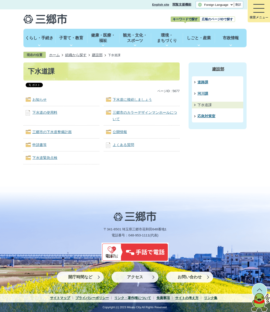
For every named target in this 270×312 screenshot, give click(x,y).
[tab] (185, 19)
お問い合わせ (190, 277)
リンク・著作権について (132, 298)
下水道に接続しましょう (132, 99)
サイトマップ (60, 298)
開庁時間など (80, 277)
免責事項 (163, 298)
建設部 (97, 55)
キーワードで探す (185, 19)
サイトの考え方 (187, 298)
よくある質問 (123, 145)
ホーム (54, 55)
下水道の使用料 (44, 112)
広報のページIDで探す (217, 19)
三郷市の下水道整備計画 (52, 132)
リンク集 (210, 298)
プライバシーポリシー (92, 298)
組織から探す (76, 55)
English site (160, 4)
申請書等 (39, 145)
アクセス (135, 277)
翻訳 (238, 4)
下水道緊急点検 (44, 158)
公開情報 (120, 132)
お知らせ (39, 99)
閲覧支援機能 (181, 4)
